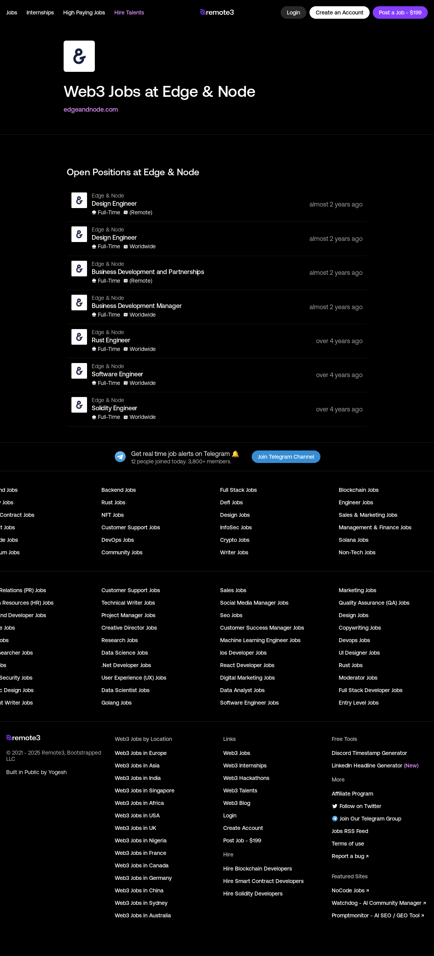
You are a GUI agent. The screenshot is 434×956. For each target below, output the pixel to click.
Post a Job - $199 (400, 12)
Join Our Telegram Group (366, 818)
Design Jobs (235, 515)
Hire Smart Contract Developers (263, 881)
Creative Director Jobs (129, 628)
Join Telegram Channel (286, 457)
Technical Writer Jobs (128, 603)
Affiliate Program (352, 793)
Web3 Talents (240, 790)
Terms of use (348, 843)
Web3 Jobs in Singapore (144, 790)
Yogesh (57, 772)
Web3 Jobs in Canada (142, 865)
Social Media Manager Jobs (254, 603)
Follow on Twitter (356, 806)
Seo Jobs (231, 615)
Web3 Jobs (236, 753)
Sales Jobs (233, 590)
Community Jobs (121, 552)
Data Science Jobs (124, 653)
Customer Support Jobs (130, 527)
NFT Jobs (112, 515)
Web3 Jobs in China (139, 890)
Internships (40, 12)
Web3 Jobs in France (140, 853)
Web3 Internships (245, 765)
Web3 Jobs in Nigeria (141, 840)
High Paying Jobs (84, 12)
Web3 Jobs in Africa (139, 803)
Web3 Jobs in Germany (143, 878)
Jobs (11, 12)
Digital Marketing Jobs (247, 678)
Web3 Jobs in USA (137, 815)
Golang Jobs (116, 703)
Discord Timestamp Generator (369, 753)
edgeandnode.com (91, 109)
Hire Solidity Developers (253, 893)
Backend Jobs (118, 490)
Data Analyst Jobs (242, 690)
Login (293, 12)
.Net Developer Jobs (126, 665)
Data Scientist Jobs (125, 690)
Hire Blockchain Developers (257, 868)
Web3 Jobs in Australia (143, 915)
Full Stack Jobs (238, 490)
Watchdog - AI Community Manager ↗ (379, 903)
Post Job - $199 (242, 840)
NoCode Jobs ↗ (350, 890)
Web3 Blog (236, 803)
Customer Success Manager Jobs (262, 628)
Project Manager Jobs (128, 615)
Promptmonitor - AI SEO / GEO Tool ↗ (378, 915)
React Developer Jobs (247, 665)
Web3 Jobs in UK (135, 828)
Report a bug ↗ (350, 856)
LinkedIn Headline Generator (375, 765)
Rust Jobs (113, 502)
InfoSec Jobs (236, 527)
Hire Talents (129, 12)
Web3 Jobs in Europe (141, 753)
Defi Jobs (231, 502)
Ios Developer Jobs (243, 653)
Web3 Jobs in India (138, 778)
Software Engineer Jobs (249, 703)
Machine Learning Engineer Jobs (260, 640)
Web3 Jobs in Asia (137, 765)
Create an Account (339, 12)
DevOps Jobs (117, 540)
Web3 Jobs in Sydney (141, 903)
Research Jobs (119, 640)
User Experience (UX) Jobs (133, 678)
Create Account (243, 828)
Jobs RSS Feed (350, 831)
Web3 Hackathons (246, 778)
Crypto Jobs (234, 540)
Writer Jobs (234, 552)
